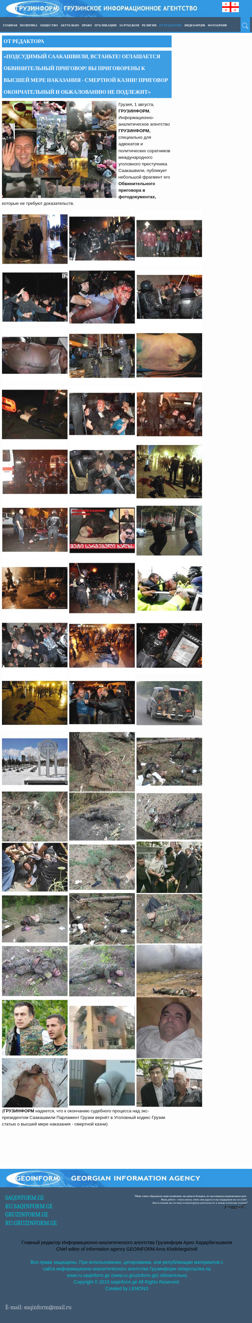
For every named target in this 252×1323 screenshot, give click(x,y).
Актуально (69, 25)
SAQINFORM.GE (24, 1197)
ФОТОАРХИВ (217, 25)
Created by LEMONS (127, 1288)
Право (87, 25)
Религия (149, 25)
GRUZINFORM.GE (26, 1214)
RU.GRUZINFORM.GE (31, 1223)
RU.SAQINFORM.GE (28, 1206)
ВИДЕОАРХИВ (194, 25)
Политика (28, 25)
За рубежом (129, 25)
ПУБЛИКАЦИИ (105, 25)
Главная (10, 25)
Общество (49, 25)
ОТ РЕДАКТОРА (170, 25)
